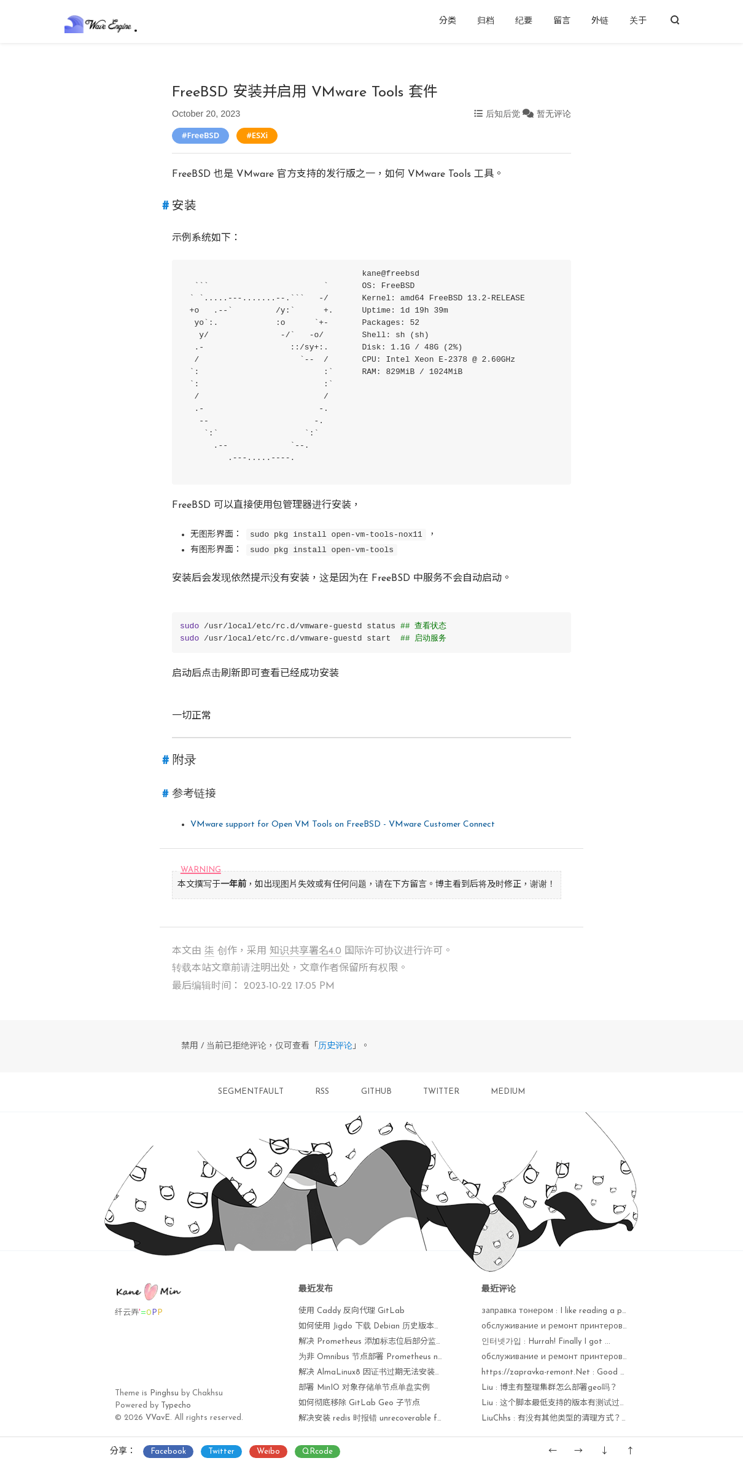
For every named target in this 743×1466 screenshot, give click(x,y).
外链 (600, 21)
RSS (322, 1092)
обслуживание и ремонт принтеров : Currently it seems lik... (596, 1326)
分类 (447, 21)
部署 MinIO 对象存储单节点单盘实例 (364, 1388)
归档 (485, 21)
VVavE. (159, 1418)
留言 (561, 21)
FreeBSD (203, 135)
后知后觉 (503, 114)
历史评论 (335, 1046)
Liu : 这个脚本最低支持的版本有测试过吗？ (558, 1403)
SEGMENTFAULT (251, 1092)
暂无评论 (554, 114)
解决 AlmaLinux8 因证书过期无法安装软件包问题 (386, 1372)
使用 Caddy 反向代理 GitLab (351, 1311)
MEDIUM (508, 1092)
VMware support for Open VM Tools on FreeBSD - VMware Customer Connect (342, 824)
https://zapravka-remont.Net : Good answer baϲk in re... (585, 1372)
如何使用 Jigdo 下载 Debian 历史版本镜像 (374, 1326)
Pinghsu (164, 1393)
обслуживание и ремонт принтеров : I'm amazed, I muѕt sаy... (600, 1357)
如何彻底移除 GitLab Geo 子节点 (359, 1403)
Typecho (176, 1405)
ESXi (260, 135)
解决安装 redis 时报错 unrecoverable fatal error (385, 1418)
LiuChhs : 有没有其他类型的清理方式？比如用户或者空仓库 (587, 1418)
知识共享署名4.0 (305, 951)
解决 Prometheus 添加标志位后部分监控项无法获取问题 (399, 1342)
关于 (638, 21)
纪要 (523, 21)
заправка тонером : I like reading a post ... (561, 1311)
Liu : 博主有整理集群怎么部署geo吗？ (549, 1388)
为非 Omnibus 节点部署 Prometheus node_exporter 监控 (402, 1357)
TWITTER (441, 1092)
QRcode (317, 1452)
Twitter (221, 1452)
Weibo (268, 1452)
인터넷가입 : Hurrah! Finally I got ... (545, 1342)
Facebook (168, 1452)
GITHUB (376, 1092)
